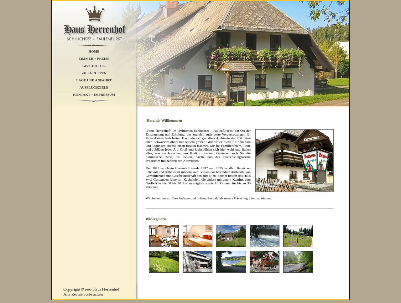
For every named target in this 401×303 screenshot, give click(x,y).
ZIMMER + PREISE (93, 58)
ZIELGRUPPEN (93, 72)
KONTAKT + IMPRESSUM (94, 94)
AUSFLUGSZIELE (94, 87)
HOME (94, 51)
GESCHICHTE (94, 65)
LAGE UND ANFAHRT (94, 79)
